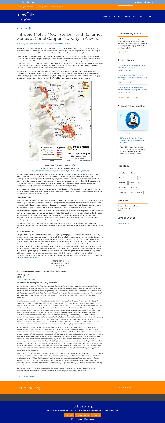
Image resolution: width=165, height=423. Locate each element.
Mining (133, 173)
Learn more (114, 410)
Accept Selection (83, 415)
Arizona (133, 178)
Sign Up (123, 52)
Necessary (76, 419)
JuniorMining (123, 173)
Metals (132, 183)
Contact (149, 16)
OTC (139, 183)
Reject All (96, 415)
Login (138, 2)
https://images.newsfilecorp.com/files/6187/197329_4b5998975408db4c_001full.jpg (60, 171)
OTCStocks (134, 188)
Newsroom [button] (130, 16)
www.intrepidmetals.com (28, 257)
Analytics (89, 419)
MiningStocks (123, 178)
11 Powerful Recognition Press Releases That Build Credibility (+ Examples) (132, 140)
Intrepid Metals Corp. (62, 44)
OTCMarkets (123, 188)
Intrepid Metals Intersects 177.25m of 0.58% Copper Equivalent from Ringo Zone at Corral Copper (132, 77)
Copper (142, 178)
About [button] (106, 16)
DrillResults (122, 183)
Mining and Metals (124, 223)
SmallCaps (122, 192)
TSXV (131, 192)
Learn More (126, 7)
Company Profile (129, 98)
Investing (139, 192)
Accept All (69, 415)
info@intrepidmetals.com (26, 279)
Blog (141, 16)
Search (148, 2)
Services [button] (117, 16)
